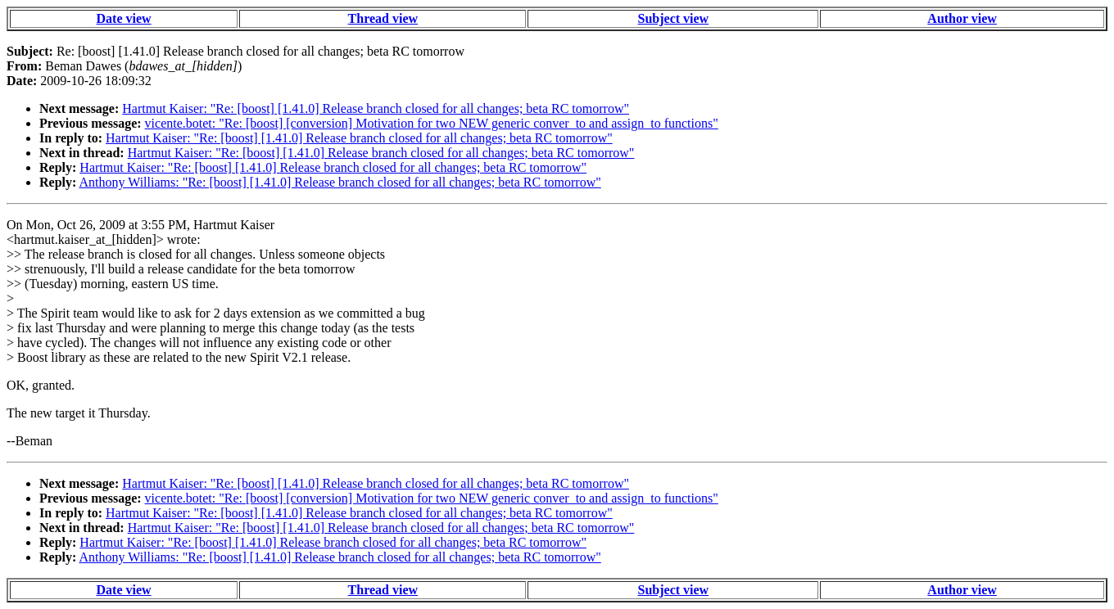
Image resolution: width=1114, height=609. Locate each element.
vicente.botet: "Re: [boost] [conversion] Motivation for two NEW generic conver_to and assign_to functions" (431, 123)
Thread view (383, 18)
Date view (124, 18)
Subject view (673, 18)
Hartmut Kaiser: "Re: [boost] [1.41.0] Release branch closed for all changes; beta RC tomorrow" (375, 108)
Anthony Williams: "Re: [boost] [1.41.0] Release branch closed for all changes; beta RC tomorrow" (339, 182)
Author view (962, 18)
